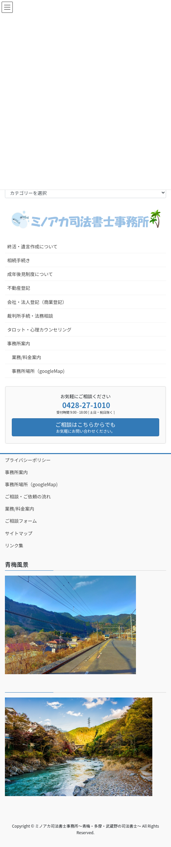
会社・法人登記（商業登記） (37, 302)
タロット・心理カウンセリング (39, 329)
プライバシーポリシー (28, 460)
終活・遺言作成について (32, 246)
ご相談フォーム (21, 520)
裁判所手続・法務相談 (30, 315)
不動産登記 (18, 288)
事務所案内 (18, 343)
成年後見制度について (30, 274)
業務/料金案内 (26, 357)
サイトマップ (18, 533)
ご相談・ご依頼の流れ (28, 496)
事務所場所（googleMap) (38, 371)
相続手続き (18, 260)
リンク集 (14, 545)
